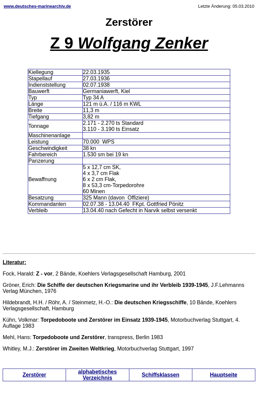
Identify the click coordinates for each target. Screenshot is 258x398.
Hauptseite (223, 375)
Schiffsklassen (160, 375)
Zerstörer (34, 375)
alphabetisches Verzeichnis (97, 375)
